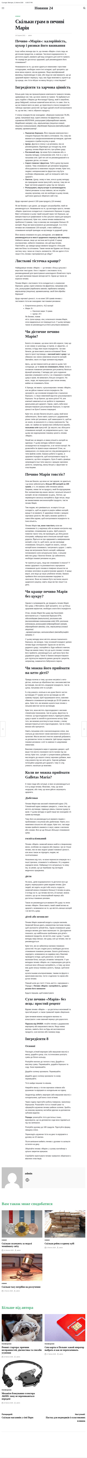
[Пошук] (84, 8)
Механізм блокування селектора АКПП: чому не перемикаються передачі (18, 1396)
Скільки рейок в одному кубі (59, 1243)
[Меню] (3, 8)
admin (30, 35)
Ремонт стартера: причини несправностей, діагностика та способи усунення (22, 1350)
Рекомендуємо (6, 1344)
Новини (17, 16)
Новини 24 (44, 8)
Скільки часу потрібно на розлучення (21, 1287)
